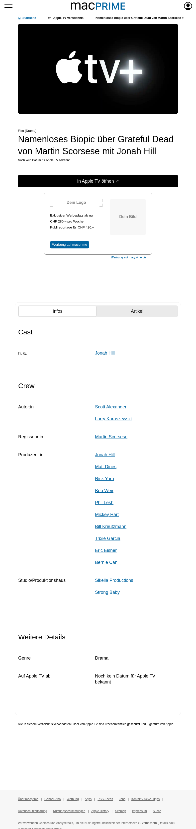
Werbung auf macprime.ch (128, 257)
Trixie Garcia (107, 538)
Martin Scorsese (111, 436)
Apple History (100, 811)
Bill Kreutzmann (110, 526)
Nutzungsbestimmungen (69, 811)
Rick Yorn (104, 478)
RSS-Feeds (105, 799)
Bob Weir (104, 490)
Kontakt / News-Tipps (145, 799)
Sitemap (120, 811)
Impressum (139, 811)
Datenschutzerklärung (32, 811)
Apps (88, 799)
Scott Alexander (110, 406)
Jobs (122, 799)
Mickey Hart (107, 514)
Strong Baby (107, 592)
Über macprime (28, 799)
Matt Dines (105, 466)
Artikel (146, 311)
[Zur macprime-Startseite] (98, 6)
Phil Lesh (104, 502)
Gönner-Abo (52, 799)
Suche (157, 811)
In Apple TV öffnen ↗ (98, 181)
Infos (66, 311)
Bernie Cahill (107, 562)
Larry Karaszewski (113, 418)
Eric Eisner (106, 550)
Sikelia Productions (114, 580)
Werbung (73, 799)
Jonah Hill (105, 353)
